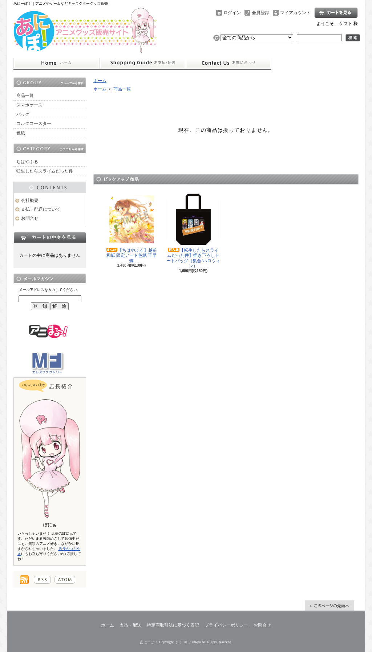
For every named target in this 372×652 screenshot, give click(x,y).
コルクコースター (33, 123)
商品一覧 (25, 95)
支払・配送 (130, 625)
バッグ (22, 114)
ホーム (56, 63)
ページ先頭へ (329, 605)
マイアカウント (295, 12)
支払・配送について (143, 63)
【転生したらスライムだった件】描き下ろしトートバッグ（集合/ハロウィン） (193, 230)
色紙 (20, 132)
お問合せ (228, 63)
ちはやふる (27, 161)
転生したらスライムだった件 (44, 171)
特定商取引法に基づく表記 (173, 625)
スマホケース (29, 105)
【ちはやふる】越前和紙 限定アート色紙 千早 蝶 (131, 227)
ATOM (64, 580)
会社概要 (30, 200)
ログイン (232, 12)
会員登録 (260, 12)
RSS (42, 580)
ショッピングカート (336, 12)
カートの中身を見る (49, 237)
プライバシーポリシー (226, 625)
